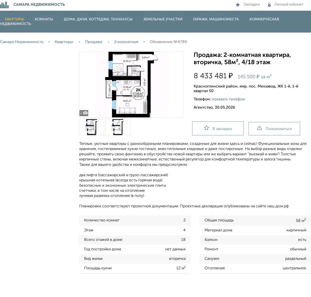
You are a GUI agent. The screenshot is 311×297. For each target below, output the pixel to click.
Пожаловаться (274, 128)
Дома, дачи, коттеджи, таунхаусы (98, 19)
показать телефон (228, 99)
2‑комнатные (126, 42)
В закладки (218, 128)
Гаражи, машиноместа (216, 19)
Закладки (248, 5)
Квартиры (14, 19)
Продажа (94, 42)
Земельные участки (162, 19)
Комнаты (44, 19)
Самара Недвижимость (21, 42)
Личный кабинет (286, 5)
